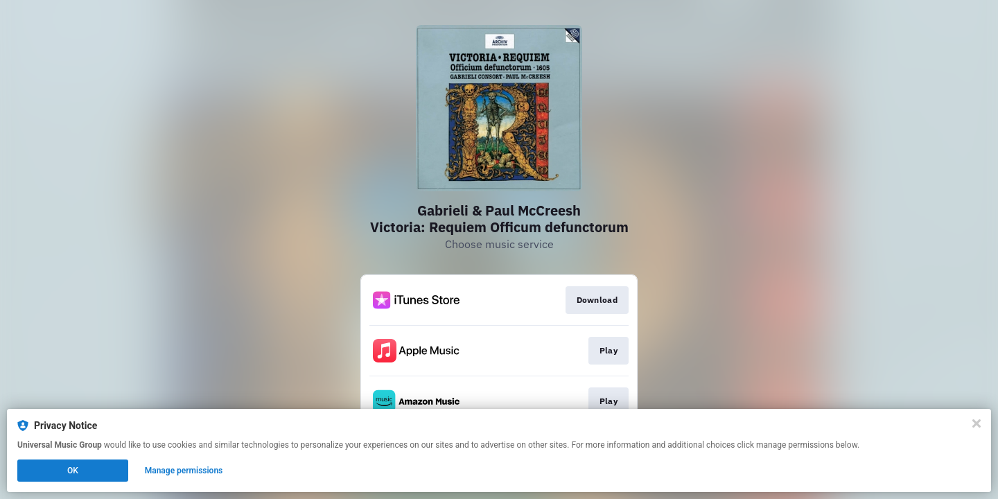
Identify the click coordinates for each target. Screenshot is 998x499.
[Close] (976, 423)
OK (72, 470)
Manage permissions (184, 470)
